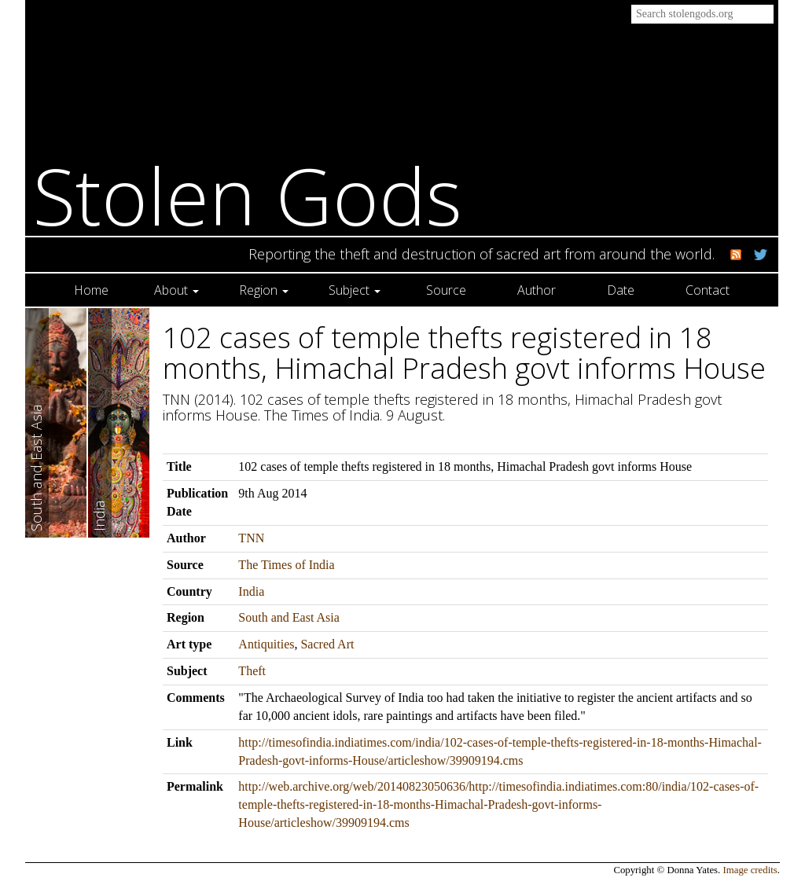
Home (91, 290)
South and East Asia (288, 617)
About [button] (176, 290)
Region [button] (264, 290)
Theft (252, 671)
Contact (708, 290)
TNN (251, 538)
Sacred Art (327, 644)
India (251, 591)
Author (536, 290)
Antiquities (266, 644)
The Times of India (286, 564)
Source (446, 290)
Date (620, 290)
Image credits (750, 870)
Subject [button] (354, 290)
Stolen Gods (247, 195)
